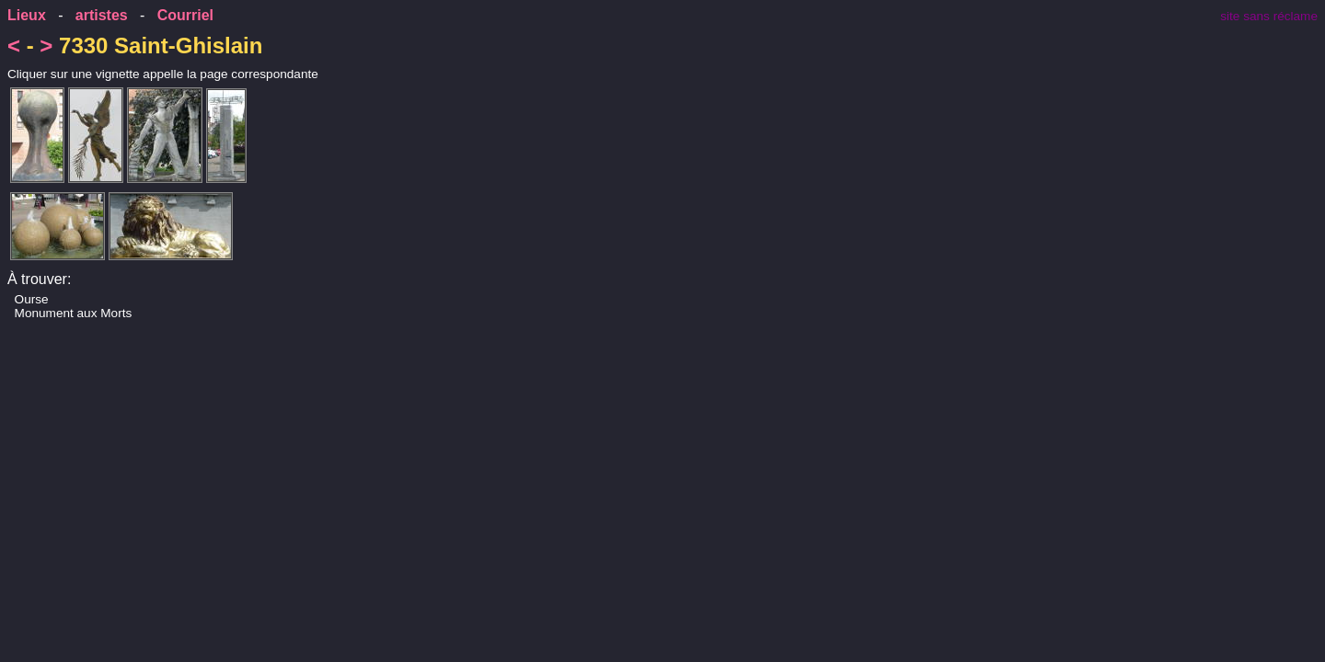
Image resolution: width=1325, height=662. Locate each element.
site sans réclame (1269, 16)
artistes (101, 15)
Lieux (26, 15)
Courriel (185, 15)
